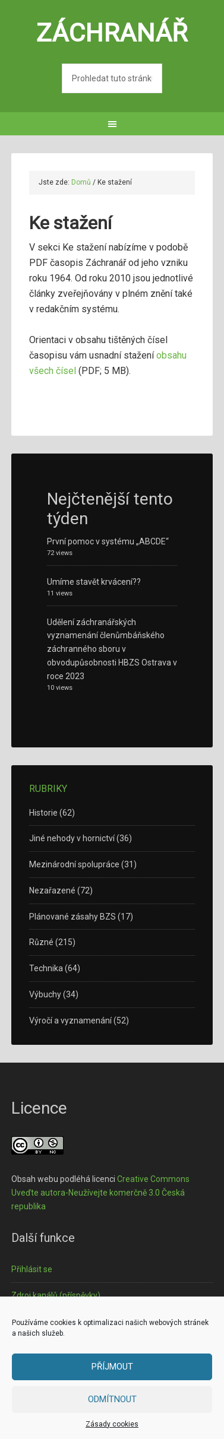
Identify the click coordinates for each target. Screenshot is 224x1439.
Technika (46, 968)
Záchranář (112, 32)
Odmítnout (112, 1399)
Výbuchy (45, 994)
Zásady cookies (112, 1424)
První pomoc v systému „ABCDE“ (108, 541)
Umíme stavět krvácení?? (94, 582)
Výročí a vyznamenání (70, 1020)
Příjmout (112, 1366)
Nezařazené (52, 890)
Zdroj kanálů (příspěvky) (55, 1295)
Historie (43, 812)
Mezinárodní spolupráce (74, 864)
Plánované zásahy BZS (72, 916)
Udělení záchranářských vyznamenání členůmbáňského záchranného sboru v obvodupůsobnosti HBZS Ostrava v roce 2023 (112, 649)
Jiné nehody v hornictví (72, 838)
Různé (41, 942)
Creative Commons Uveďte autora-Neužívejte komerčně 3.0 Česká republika (100, 1192)
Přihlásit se (31, 1269)
